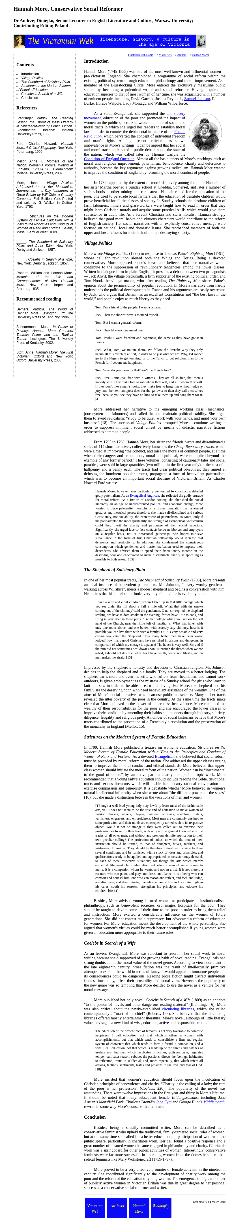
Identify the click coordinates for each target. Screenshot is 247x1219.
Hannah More (200, 54)
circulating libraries (178, 1009)
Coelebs (91, 943)
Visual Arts (165, 54)
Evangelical (164, 756)
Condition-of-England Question (109, 159)
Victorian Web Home (141, 54)
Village (90, 243)
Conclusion (29, 98)
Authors (181, 54)
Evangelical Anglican (144, 496)
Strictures (93, 737)
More (98, 1079)
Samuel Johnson (197, 99)
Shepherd (101, 569)
